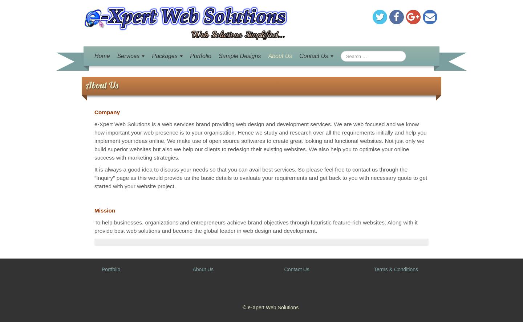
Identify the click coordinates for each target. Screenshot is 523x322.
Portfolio (200, 56)
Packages (167, 56)
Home (102, 56)
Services (131, 56)
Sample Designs (240, 56)
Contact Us (316, 56)
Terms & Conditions (396, 269)
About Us (280, 56)
